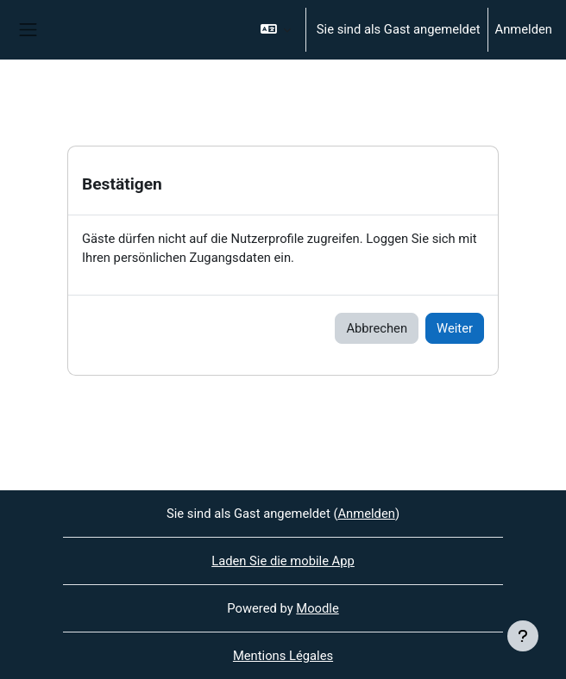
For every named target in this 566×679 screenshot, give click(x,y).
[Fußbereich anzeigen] (522, 635)
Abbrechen (376, 328)
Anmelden (523, 29)
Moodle (317, 608)
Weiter (455, 328)
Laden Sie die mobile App (283, 561)
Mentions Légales (283, 655)
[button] (274, 29)
